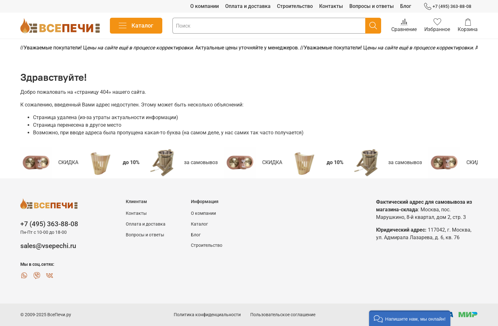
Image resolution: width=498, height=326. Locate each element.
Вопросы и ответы (371, 6)
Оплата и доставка (248, 6)
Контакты (331, 6)
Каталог (136, 25)
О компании (204, 6)
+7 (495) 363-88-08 (447, 6)
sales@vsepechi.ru (48, 246)
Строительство (295, 6)
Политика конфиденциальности (207, 314)
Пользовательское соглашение (282, 314)
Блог (405, 6)
